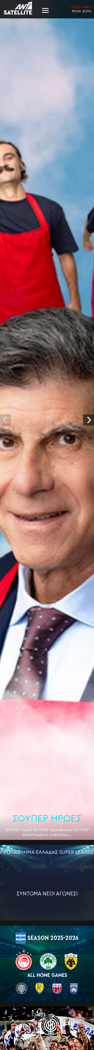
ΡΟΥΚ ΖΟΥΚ (81, 9)
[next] (88, 419)
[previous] (5, 419)
